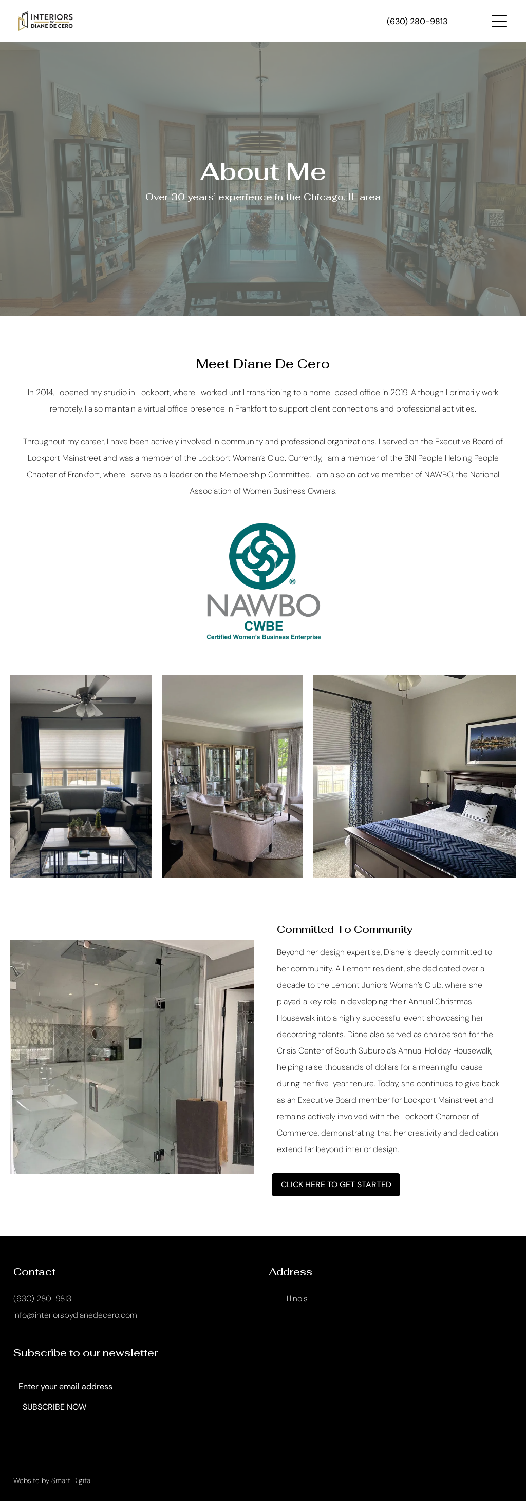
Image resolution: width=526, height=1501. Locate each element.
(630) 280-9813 (42, 1298)
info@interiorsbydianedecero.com (75, 1315)
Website (26, 1480)
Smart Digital (71, 1480)
